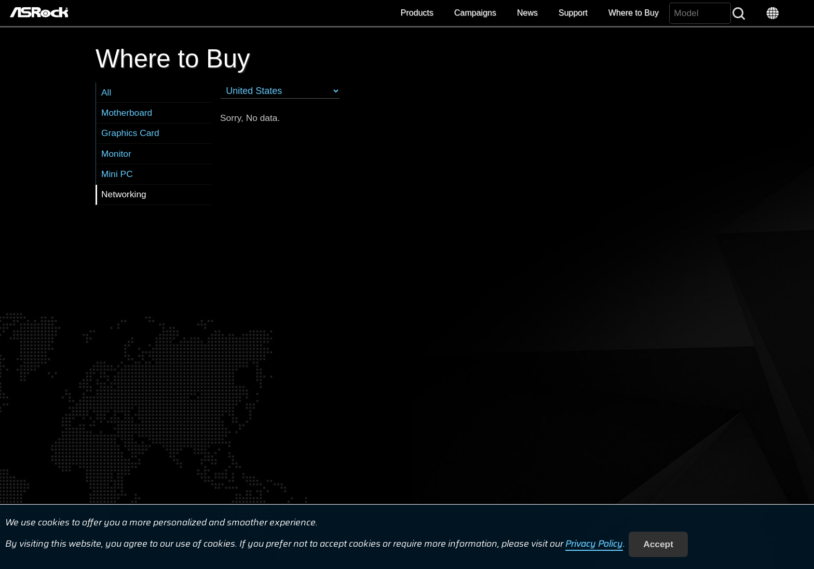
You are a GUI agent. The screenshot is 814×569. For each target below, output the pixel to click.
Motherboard (126, 112)
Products (417, 12)
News (527, 12)
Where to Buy (633, 12)
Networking (123, 194)
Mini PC (117, 174)
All (106, 92)
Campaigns (475, 12)
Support (573, 12)
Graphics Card (130, 133)
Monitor (116, 153)
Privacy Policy (594, 544)
